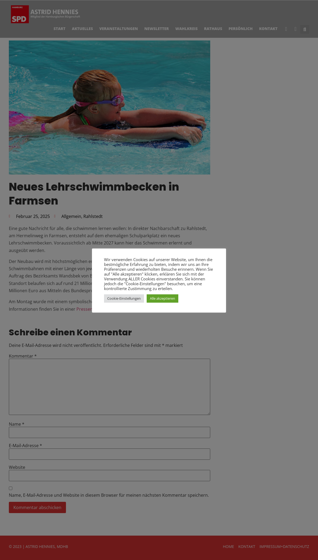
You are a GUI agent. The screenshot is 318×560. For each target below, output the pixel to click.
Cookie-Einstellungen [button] (124, 298)
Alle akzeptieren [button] (162, 298)
